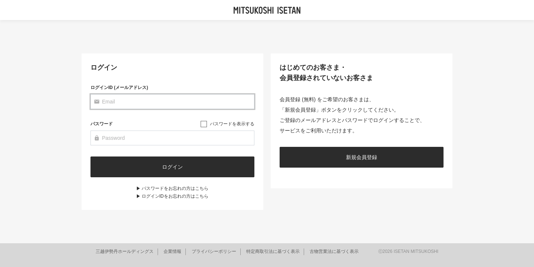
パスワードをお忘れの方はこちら (175, 188)
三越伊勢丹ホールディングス (125, 251)
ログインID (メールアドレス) (119, 87)
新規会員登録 (361, 157)
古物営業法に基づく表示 (334, 251)
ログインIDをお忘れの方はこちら (175, 196)
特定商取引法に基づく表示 (273, 251)
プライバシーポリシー (214, 251)
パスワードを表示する (232, 123)
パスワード (101, 123)
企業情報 (172, 251)
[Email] (172, 101)
